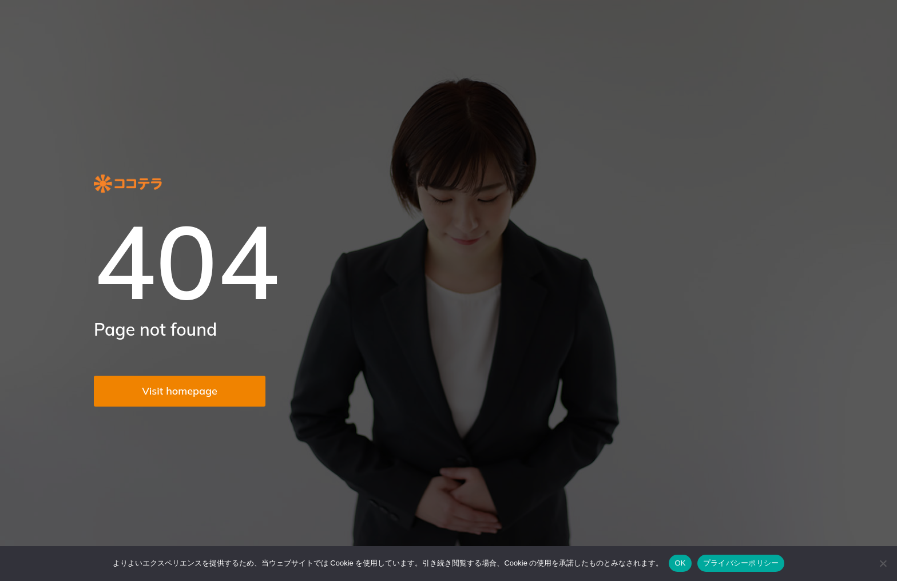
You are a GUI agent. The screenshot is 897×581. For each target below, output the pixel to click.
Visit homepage (179, 390)
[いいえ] (882, 563)
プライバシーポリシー (741, 563)
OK (679, 563)
